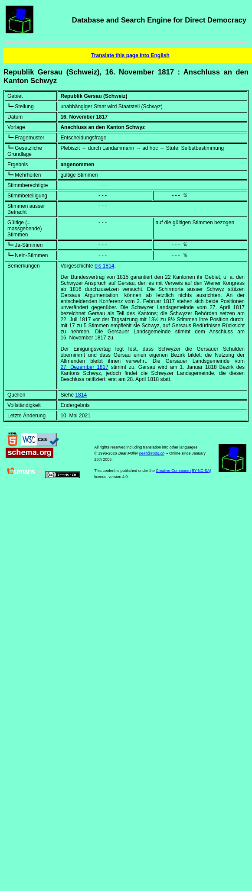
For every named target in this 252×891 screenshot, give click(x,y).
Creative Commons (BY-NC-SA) (183, 470)
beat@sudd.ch (151, 453)
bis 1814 (104, 266)
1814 (81, 395)
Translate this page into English (130, 55)
